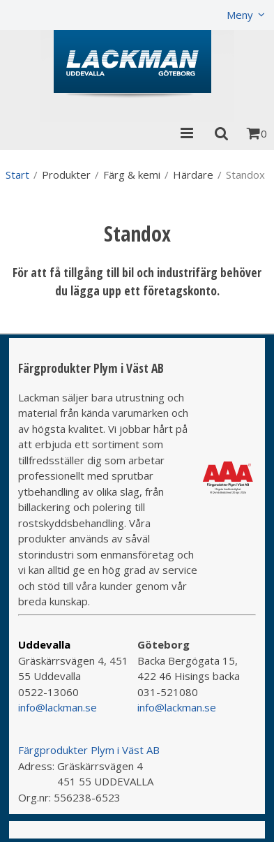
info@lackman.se (57, 707)
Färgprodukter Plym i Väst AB (89, 750)
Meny (240, 15)
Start (17, 175)
